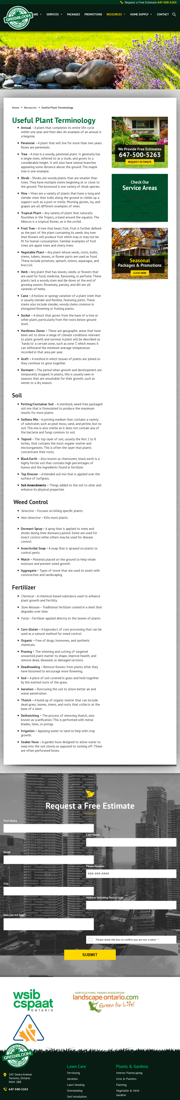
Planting (121, 1085)
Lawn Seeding (75, 1085)
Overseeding (74, 1091)
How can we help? (15, 915)
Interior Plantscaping (129, 1073)
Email (8, 852)
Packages (73, 14)
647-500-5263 (140, 155)
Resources (116, 14)
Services (54, 14)
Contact (163, 14)
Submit (90, 955)
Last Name (93, 835)
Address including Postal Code (105, 897)
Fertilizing (73, 1073)
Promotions (93, 14)
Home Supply (141, 14)
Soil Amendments (33, 485)
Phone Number (95, 866)
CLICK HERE (139, 273)
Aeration (72, 1079)
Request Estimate (139, 162)
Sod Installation (77, 1096)
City (7, 883)
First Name (11, 821)
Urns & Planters (126, 1079)
